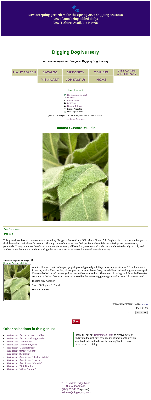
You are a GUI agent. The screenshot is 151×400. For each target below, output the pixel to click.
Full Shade (71, 103)
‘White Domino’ (21, 369)
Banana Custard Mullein (15, 263)
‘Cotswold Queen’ (22, 344)
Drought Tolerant (74, 106)
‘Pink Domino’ (20, 366)
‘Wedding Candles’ (26, 338)
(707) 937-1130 (70, 389)
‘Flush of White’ (28, 356)
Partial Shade (73, 100)
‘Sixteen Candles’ (26, 335)
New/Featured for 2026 (77, 95)
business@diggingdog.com (75, 392)
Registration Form (103, 334)
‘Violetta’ (24, 363)
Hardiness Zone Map (76, 119)
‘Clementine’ (19, 341)
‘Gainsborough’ (21, 347)
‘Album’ (21, 350)
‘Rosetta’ (24, 359)
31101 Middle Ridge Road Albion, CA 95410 (75, 385)
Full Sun (70, 98)
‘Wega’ (16, 260)
